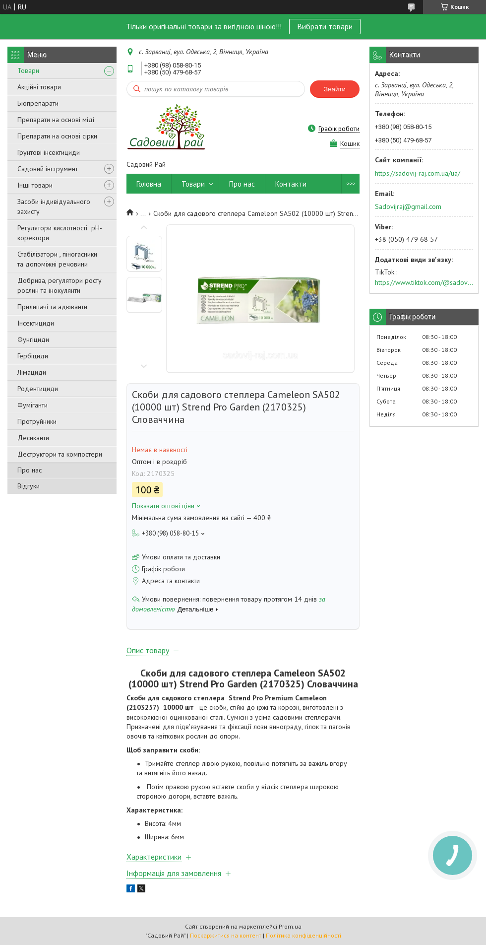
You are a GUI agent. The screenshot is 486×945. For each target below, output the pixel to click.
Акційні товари (39, 86)
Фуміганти (32, 405)
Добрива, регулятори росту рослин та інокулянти (59, 285)
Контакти (290, 184)
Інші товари (35, 185)
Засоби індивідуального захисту (53, 206)
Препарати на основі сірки (57, 136)
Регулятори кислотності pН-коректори (59, 232)
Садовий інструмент (47, 168)
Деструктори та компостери (59, 454)
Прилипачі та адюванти (52, 306)
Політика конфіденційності (303, 935)
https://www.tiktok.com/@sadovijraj (424, 282)
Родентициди (37, 388)
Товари (28, 70)
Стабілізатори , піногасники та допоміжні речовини (57, 259)
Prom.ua (290, 926)
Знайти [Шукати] (335, 89)
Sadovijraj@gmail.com (408, 206)
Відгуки (28, 485)
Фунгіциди (33, 339)
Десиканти (33, 437)
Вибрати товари (325, 26)
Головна (148, 184)
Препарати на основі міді (55, 119)
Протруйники (37, 421)
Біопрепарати (38, 103)
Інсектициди (35, 323)
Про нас (29, 470)
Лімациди (31, 372)
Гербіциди (32, 355)
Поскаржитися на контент (225, 935)
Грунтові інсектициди (48, 152)
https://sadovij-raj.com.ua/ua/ (417, 173)
